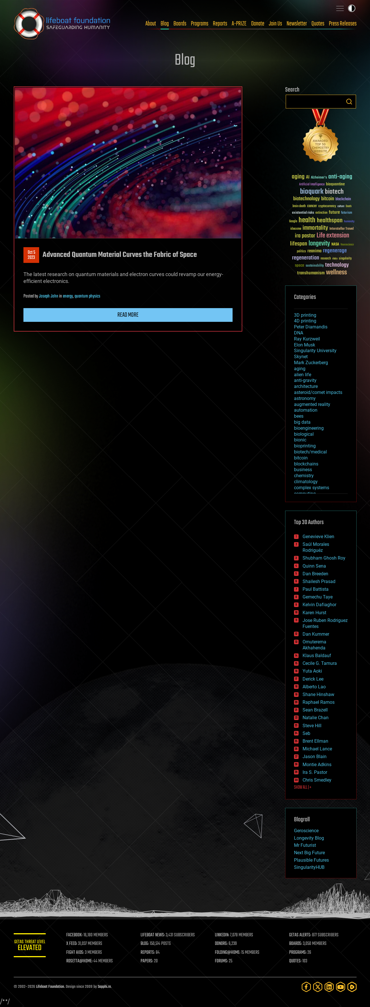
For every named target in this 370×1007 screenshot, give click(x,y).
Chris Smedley (317, 780)
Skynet (301, 356)
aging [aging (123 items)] (298, 177)
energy (68, 296)
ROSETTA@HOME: (87, 961)
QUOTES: (297, 961)
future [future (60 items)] (334, 212)
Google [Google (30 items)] (293, 221)
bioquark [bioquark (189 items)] (311, 192)
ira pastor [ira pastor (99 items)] (305, 236)
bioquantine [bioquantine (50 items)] (335, 184)
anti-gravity (305, 380)
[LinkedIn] (329, 987)
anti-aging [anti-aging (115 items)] (340, 177)
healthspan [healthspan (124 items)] (330, 220)
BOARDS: (297, 943)
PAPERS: (153, 961)
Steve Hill (312, 725)
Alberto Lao (314, 686)
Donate (257, 23)
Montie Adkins (317, 764)
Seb (306, 733)
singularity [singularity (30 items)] (345, 259)
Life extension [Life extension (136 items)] (333, 235)
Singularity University (315, 350)
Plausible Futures (311, 860)
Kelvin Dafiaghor (319, 604)
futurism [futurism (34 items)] (346, 213)
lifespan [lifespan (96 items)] (298, 244)
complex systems (311, 487)
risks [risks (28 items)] (334, 258)
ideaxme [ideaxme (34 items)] (295, 229)
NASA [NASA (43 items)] (335, 244)
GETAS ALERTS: (302, 935)
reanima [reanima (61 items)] (314, 251)
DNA (298, 333)
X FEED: (79, 943)
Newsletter (297, 23)
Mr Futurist (305, 845)
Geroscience (306, 830)
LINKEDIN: (226, 935)
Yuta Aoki (312, 671)
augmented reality (312, 404)
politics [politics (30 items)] (301, 251)
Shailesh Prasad (319, 581)
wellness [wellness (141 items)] (336, 272)
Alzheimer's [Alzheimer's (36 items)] (319, 178)
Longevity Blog (309, 838)
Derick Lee (313, 679)
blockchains (306, 464)
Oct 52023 (31, 255)
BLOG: (151, 943)
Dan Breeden (315, 573)
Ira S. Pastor (315, 772)
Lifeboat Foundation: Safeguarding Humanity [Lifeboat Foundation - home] (62, 23)
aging (299, 368)
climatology (306, 481)
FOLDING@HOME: (231, 952)
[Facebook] (306, 987)
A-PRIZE (239, 23)
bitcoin (301, 458)
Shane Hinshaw (318, 694)
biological (304, 434)
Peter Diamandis (310, 327)
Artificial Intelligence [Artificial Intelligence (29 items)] (312, 185)
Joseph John (48, 296)
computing (305, 493)
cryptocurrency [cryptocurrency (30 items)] (327, 206)
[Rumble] (352, 987)
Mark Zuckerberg (311, 362)
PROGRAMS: (300, 952)
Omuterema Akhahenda (314, 645)
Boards (179, 23)
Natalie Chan (316, 717)
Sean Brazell (315, 710)
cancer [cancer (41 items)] (312, 206)
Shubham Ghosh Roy (324, 558)
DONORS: (225, 943)
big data (302, 422)
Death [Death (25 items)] (348, 206)
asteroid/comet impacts (318, 392)
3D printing (305, 315)
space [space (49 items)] (299, 265)
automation (305, 410)
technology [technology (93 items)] (337, 265)
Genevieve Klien (318, 536)
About (150, 23)
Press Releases (343, 23)
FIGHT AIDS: (83, 952)
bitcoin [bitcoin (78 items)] (327, 199)
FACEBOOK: (82, 935)
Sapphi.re (104, 987)
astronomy (305, 398)
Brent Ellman (315, 741)
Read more (128, 315)
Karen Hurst (314, 612)
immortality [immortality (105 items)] (315, 228)
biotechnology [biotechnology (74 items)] (306, 199)
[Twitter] (317, 987)
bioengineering (309, 428)
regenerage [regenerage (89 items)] (335, 251)
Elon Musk (304, 345)
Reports (220, 23)
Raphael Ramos (319, 702)
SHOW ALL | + (302, 787)
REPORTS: (154, 952)
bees (298, 416)
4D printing (305, 321)
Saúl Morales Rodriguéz (316, 547)
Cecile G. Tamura (320, 663)
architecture (306, 386)
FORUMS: (225, 961)
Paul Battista (316, 589)
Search (349, 101)
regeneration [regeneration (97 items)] (305, 258)
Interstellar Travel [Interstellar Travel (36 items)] (341, 229)
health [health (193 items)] (307, 220)
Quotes (317, 23)
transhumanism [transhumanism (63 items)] (311, 273)
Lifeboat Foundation (50, 987)
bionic (300, 440)
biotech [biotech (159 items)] (334, 192)
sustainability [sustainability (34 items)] (315, 266)
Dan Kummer (316, 634)
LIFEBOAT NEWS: (159, 935)
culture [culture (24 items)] (340, 206)
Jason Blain (315, 756)
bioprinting (305, 446)
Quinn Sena (314, 566)
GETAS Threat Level (33, 946)
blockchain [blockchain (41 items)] (343, 199)
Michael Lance (317, 749)
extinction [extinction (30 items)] (321, 213)
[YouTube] (340, 987)
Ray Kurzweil (307, 339)
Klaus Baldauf (317, 655)
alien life (302, 374)
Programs (199, 23)
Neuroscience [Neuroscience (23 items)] (347, 245)
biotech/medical (310, 452)
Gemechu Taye (318, 597)
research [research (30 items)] (326, 259)
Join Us (275, 23)
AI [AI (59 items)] (307, 177)
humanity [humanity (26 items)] (349, 221)
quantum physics (87, 296)
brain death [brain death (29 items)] (299, 206)
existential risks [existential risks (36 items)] (303, 213)
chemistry (304, 475)
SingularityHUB (309, 867)
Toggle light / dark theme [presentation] (351, 8)
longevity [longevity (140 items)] (319, 243)
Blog (165, 23)
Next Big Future (309, 852)
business (303, 469)
